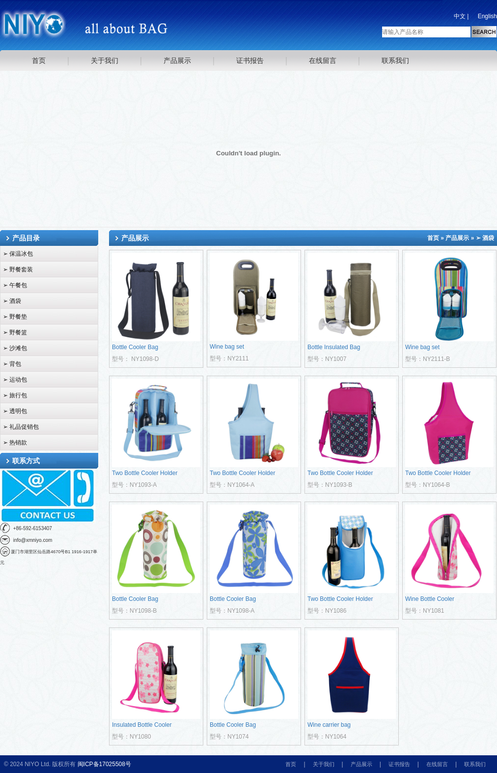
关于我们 (104, 60)
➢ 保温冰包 (18, 253)
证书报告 (250, 60)
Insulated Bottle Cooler (141, 724)
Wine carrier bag (329, 724)
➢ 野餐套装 (18, 269)
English (487, 16)
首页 (39, 60)
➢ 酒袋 (12, 300)
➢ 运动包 (15, 379)
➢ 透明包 (15, 411)
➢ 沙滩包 (15, 348)
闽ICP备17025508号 (104, 764)
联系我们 (395, 60)
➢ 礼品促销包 (21, 426)
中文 (460, 16)
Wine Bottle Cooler (429, 598)
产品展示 (177, 60)
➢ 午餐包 (15, 285)
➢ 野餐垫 (15, 316)
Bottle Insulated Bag (333, 347)
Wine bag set (227, 346)
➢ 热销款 (15, 442)
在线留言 (322, 60)
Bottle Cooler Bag (135, 347)
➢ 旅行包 (15, 395)
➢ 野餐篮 (15, 332)
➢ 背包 (12, 363)
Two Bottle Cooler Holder (144, 473)
